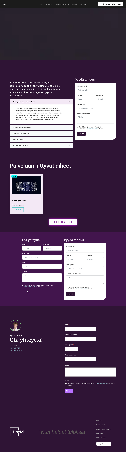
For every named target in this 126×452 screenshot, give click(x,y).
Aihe (23, 263)
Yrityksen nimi (82, 87)
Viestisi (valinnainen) (84, 114)
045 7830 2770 (15, 349)
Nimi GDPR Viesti (71, 335)
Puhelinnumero (70, 356)
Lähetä (81, 134)
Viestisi (24, 272)
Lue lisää (18, 210)
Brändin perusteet (19, 201)
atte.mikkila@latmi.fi (16, 351)
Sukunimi (99, 96)
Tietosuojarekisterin (92, 129)
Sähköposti (81, 105)
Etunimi (79, 96)
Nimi (67, 325)
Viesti (67, 366)
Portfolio (74, 4)
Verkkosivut (49, 4)
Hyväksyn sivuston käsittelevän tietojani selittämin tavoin (91, 385)
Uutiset (14, 177)
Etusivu (40, 4)
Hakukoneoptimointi (62, 4)
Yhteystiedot (84, 4)
